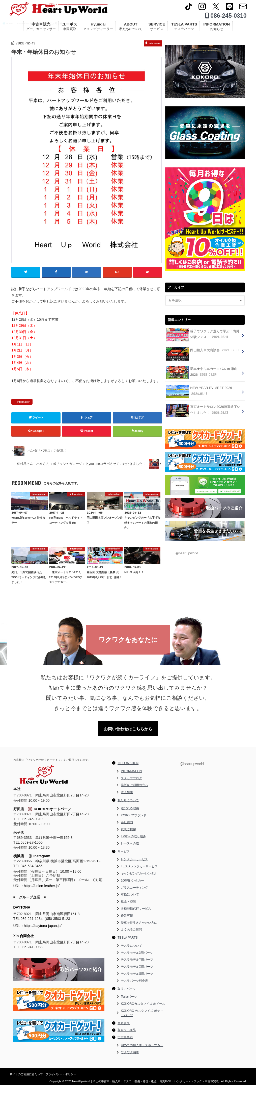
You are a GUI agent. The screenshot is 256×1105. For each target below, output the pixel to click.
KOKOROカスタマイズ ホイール (143, 1024)
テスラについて (131, 966)
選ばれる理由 (130, 828)
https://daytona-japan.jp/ (43, 946)
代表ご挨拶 (128, 849)
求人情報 (127, 812)
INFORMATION (216, 28)
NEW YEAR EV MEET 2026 (198, 393)
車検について (130, 915)
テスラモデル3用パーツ (137, 973)
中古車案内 (125, 1057)
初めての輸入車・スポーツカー (142, 1065)
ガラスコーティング (134, 908)
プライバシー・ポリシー (61, 1094)
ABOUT (130, 28)
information (23, 420)
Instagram (39, 876)
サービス (124, 871)
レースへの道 (130, 863)
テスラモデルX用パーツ (137, 987)
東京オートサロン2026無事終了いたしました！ (203, 412)
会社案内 (127, 842)
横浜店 (18, 876)
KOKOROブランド (133, 835)
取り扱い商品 (127, 1050)
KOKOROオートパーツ (49, 829)
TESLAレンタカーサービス (139, 887)
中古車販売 (41, 28)
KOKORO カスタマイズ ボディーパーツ (142, 1033)
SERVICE (156, 28)
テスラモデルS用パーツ (137, 994)
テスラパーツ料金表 (134, 1001)
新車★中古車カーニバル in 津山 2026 (201, 375)
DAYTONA (22, 928)
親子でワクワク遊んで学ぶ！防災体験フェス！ (202, 338)
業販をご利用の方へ (134, 805)
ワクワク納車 (130, 1072)
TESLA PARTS (184, 28)
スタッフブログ (131, 798)
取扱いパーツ (127, 1009)
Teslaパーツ (129, 1017)
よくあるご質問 (131, 950)
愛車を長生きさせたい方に (139, 943)
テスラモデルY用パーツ (137, 980)
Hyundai (98, 28)
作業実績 (127, 936)
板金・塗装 (128, 922)
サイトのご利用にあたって (26, 1094)
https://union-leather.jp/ (42, 906)
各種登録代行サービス (136, 929)
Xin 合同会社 (23, 956)
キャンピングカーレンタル (139, 893)
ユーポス (69, 28)
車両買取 (124, 1043)
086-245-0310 (226, 17)
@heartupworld (186, 554)
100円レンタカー (132, 900)
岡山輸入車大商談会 (202, 354)
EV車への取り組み (133, 857)
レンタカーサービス (134, 880)
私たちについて (128, 820)
